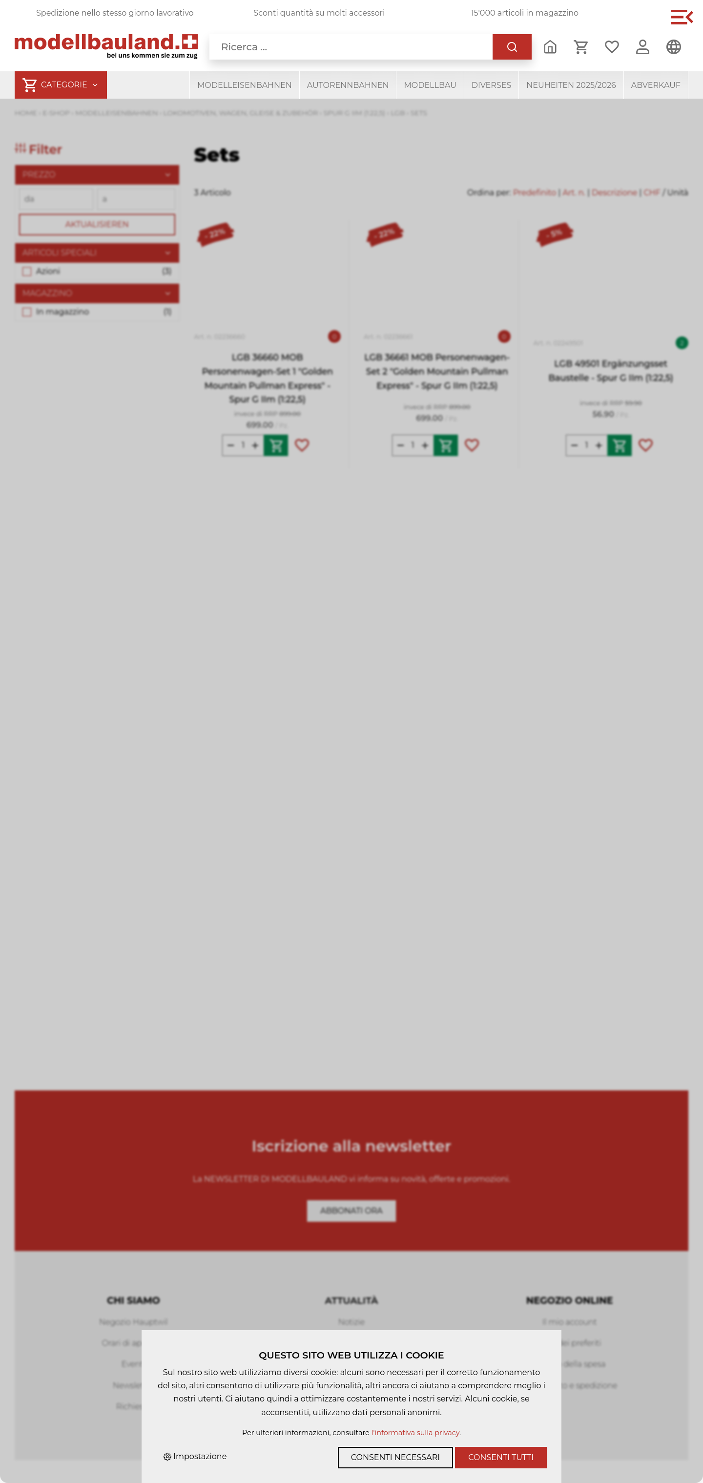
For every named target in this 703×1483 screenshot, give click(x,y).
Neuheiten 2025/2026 (571, 85)
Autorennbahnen (348, 85)
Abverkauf (656, 85)
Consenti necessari (395, 1457)
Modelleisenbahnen (244, 85)
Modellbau (430, 85)
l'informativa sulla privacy (415, 1432)
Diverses (491, 85)
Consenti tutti (501, 1457)
